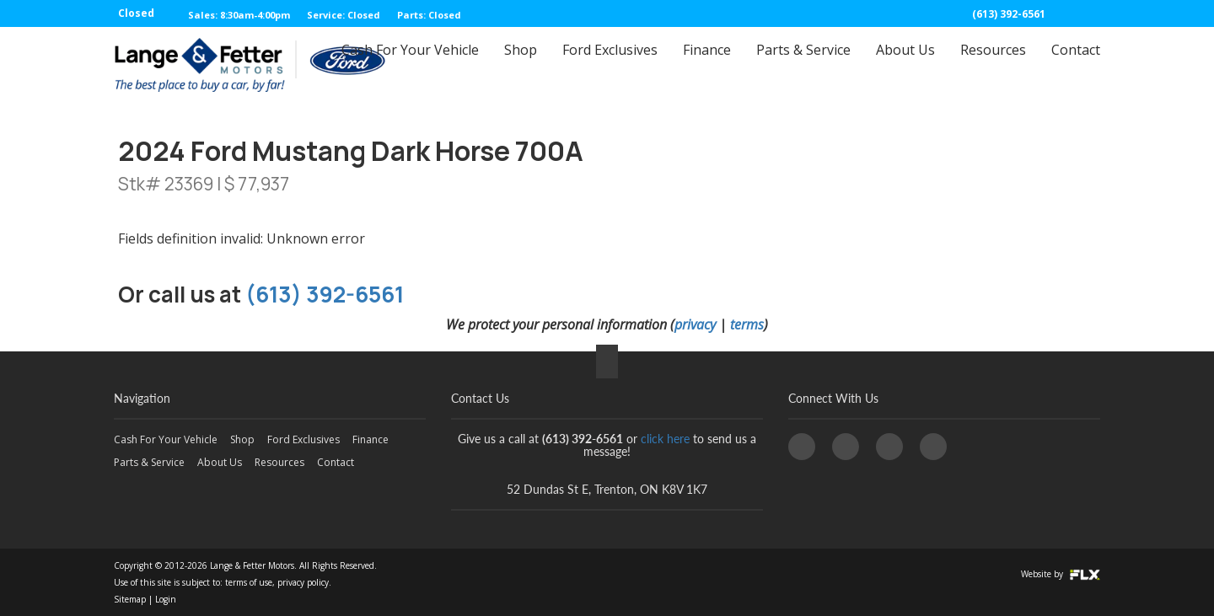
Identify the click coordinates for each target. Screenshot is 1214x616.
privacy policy (303, 582)
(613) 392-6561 (1008, 14)
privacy (695, 324)
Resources (993, 65)
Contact (1075, 65)
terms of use (248, 582)
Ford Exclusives (610, 65)
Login (165, 599)
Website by (1060, 574)
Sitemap (130, 599)
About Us (905, 65)
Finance (707, 65)
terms (747, 324)
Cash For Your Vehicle (410, 65)
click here (665, 438)
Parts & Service (803, 65)
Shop (520, 65)
